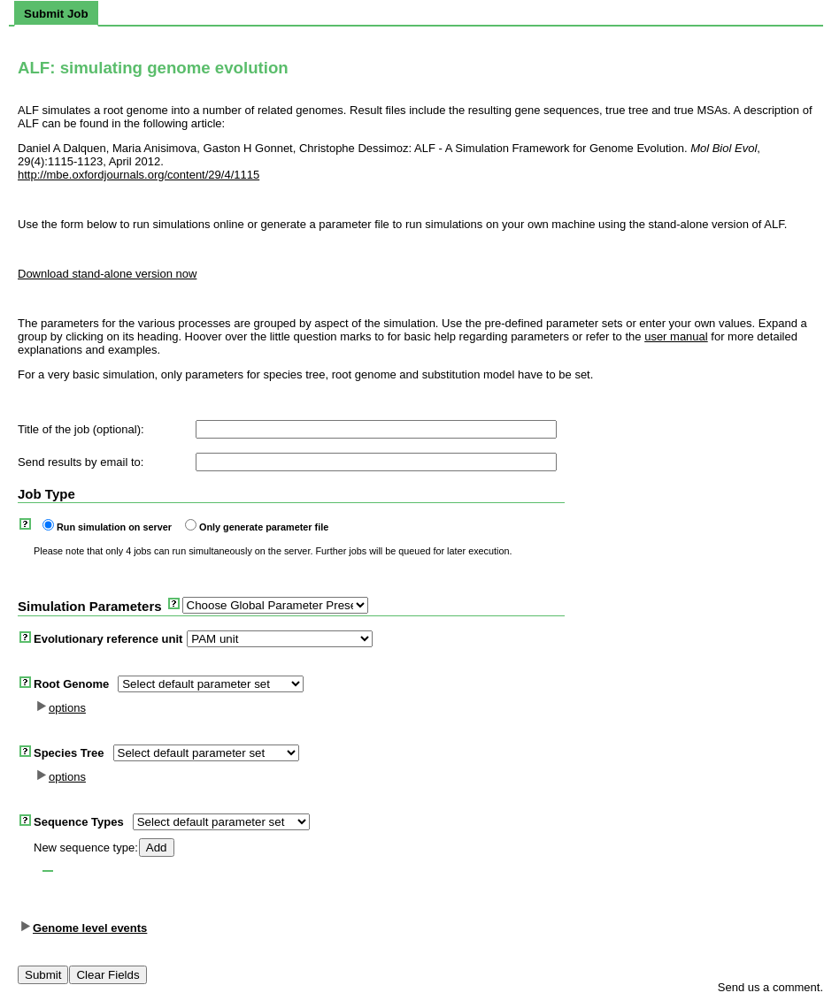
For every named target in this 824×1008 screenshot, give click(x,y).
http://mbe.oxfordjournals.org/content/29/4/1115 (138, 174)
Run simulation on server (114, 527)
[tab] (56, 14)
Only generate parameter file (263, 527)
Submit (43, 974)
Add (156, 847)
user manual (676, 336)
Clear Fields (107, 974)
